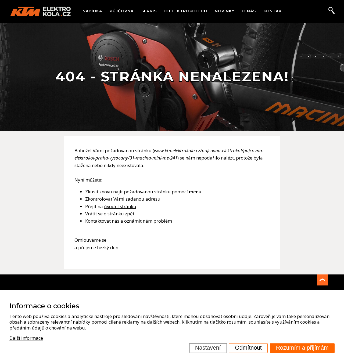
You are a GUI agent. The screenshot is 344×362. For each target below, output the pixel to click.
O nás (249, 11)
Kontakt (274, 11)
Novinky (224, 11)
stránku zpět (121, 214)
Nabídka (92, 11)
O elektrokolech (185, 11)
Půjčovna (122, 11)
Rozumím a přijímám (302, 348)
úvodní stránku (120, 206)
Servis (149, 11)
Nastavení (208, 348)
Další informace (26, 338)
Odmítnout (248, 348)
